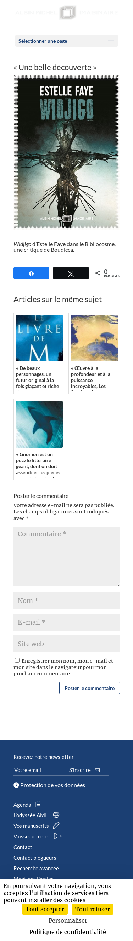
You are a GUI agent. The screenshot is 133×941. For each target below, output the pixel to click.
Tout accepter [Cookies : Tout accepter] (45, 909)
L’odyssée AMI (37, 815)
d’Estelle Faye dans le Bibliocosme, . (64, 246)
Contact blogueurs (34, 857)
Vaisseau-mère (38, 836)
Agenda (29, 804)
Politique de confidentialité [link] (67, 931)
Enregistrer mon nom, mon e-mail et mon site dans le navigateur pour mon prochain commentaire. (63, 667)
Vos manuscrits (37, 826)
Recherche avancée (36, 868)
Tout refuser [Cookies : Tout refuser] (92, 909)
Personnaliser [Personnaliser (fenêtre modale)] (68, 920)
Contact (22, 847)
